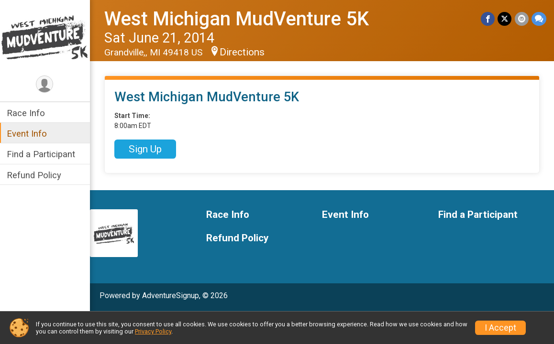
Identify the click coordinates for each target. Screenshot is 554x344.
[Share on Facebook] (488, 19)
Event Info (28, 134)
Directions (243, 52)
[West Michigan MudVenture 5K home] (45, 37)
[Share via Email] (522, 19)
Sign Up (146, 149)
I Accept (500, 328)
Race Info (27, 113)
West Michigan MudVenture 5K (237, 19)
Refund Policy (35, 175)
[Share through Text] (539, 19)
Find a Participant (42, 154)
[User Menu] (46, 84)
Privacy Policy (153, 331)
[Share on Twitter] (505, 19)
